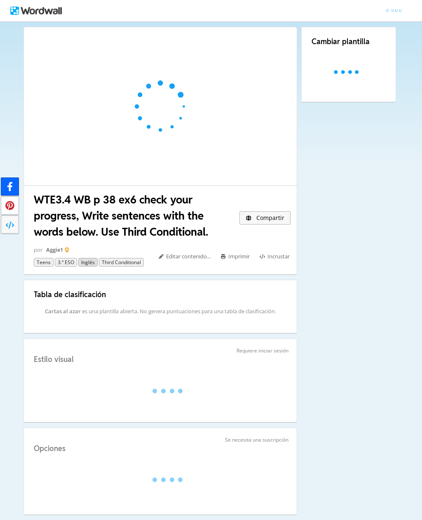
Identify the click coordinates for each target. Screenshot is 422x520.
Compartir (265, 218)
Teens (44, 262)
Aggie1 (54, 249)
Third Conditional (121, 262)
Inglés (88, 262)
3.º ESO (66, 262)
